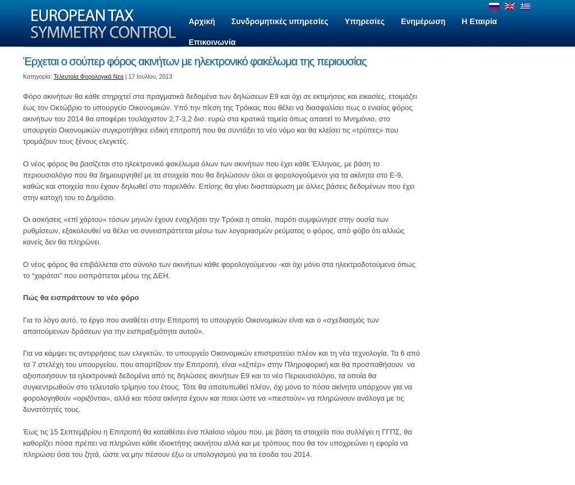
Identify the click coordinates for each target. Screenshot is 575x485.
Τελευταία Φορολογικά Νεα (89, 76)
